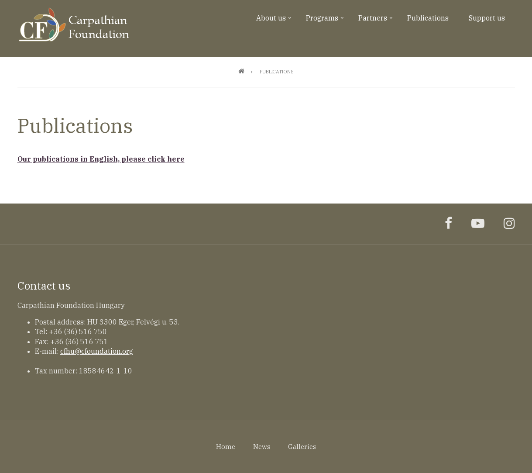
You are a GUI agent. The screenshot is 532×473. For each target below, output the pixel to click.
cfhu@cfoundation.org (96, 351)
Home (225, 446)
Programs (326, 21)
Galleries (302, 446)
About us (274, 21)
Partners (376, 21)
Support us (487, 18)
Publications (428, 18)
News (261, 446)
